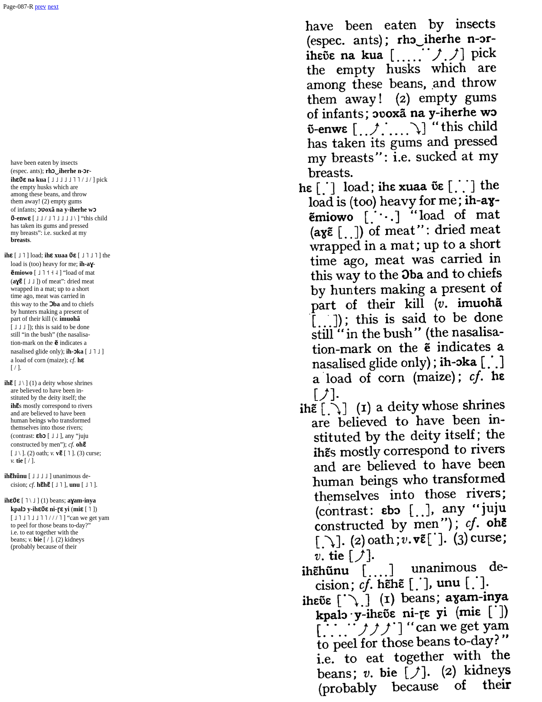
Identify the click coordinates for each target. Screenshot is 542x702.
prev (40, 6)
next (53, 6)
